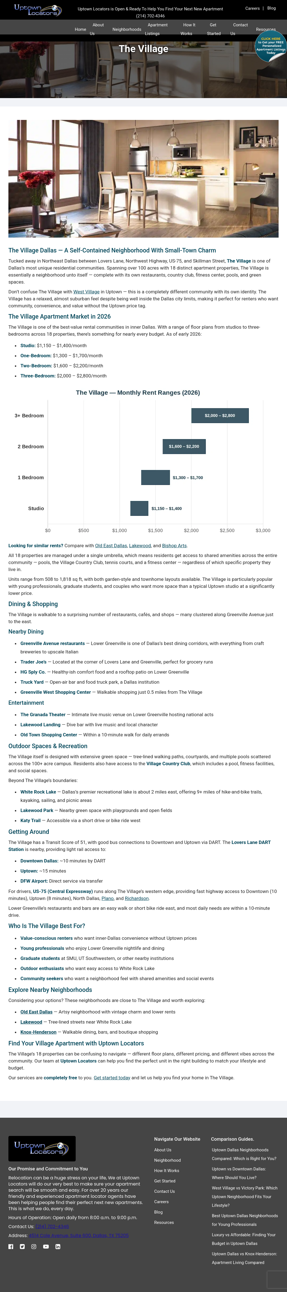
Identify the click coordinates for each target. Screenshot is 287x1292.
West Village (86, 291)
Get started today (112, 1077)
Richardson (137, 898)
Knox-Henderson (38, 1032)
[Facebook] (13, 1245)
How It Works (166, 1170)
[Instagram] (36, 1245)
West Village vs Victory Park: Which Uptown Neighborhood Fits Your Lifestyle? (244, 1197)
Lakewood (140, 545)
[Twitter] (25, 1245)
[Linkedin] (60, 1245)
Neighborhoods (127, 29)
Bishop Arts (174, 545)
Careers (253, 8)
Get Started (164, 1181)
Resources (164, 1222)
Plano (107, 898)
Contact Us (164, 1191)
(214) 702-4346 (52, 1226)
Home (80, 29)
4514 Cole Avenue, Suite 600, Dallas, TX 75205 (79, 1235)
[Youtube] (48, 1245)
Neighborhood (167, 1160)
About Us (162, 1149)
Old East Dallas (111, 545)
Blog (271, 8)
